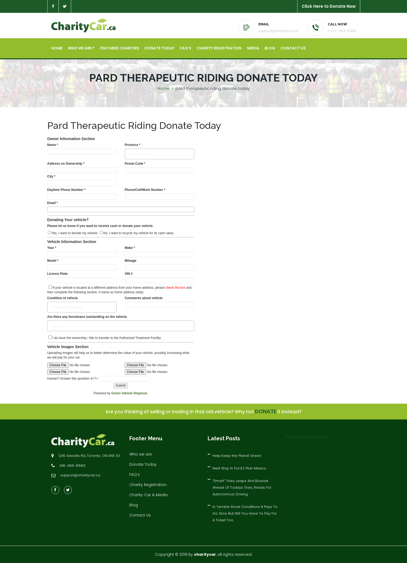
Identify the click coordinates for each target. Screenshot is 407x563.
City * (51, 176)
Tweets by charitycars (306, 436)
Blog (269, 48)
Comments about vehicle (144, 298)
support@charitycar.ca (278, 30)
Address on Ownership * (65, 163)
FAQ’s (185, 48)
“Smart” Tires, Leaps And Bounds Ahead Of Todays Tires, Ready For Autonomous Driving (242, 487)
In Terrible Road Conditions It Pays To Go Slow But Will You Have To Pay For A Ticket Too (244, 513)
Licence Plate (57, 274)
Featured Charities (119, 48)
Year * (51, 248)
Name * (52, 145)
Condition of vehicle (62, 298)
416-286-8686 (73, 465)
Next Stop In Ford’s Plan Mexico (239, 468)
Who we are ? (81, 48)
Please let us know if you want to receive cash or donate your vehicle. (100, 226)
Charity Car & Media (148, 495)
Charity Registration (219, 48)
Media (253, 48)
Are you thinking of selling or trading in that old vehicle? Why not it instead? (204, 412)
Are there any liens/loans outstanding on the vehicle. (87, 317)
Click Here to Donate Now (329, 6)
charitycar (205, 554)
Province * (133, 145)
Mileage (131, 261)
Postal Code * (135, 163)
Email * (52, 203)
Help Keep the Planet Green (236, 455)
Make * (130, 248)
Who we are (140, 454)
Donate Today (160, 48)
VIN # (129, 274)
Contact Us (292, 48)
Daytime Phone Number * (66, 190)
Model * (53, 261)
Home (57, 48)
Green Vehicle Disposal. (129, 393)
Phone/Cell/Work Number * (145, 190)
